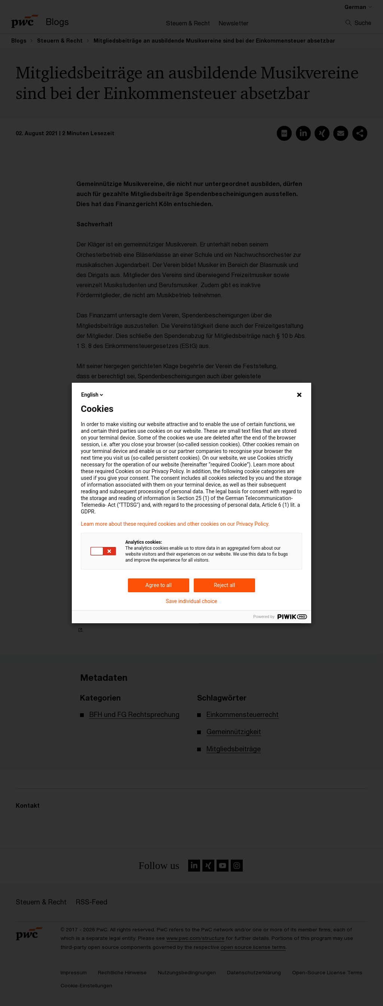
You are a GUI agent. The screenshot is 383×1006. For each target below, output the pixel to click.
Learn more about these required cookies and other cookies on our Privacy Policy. (175, 524)
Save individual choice (191, 601)
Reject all (224, 585)
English (92, 395)
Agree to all (158, 585)
